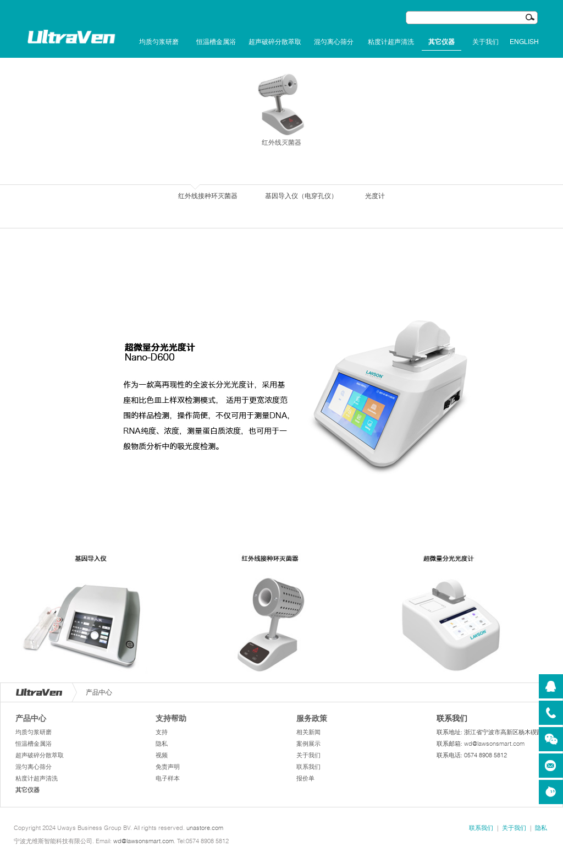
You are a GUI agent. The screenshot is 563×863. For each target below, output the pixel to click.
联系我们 (308, 767)
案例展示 (308, 743)
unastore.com (204, 828)
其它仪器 (441, 42)
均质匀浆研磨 (159, 42)
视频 (162, 755)
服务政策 (311, 718)
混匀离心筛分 (334, 42)
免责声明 (168, 767)
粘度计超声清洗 (391, 42)
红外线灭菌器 (281, 109)
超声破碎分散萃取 (275, 42)
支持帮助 (171, 718)
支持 (162, 732)
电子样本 (168, 778)
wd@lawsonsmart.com (494, 743)
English (524, 42)
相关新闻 (308, 732)
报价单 (305, 778)
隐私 (162, 743)
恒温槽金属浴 (216, 42)
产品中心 (30, 718)
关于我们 (485, 42)
